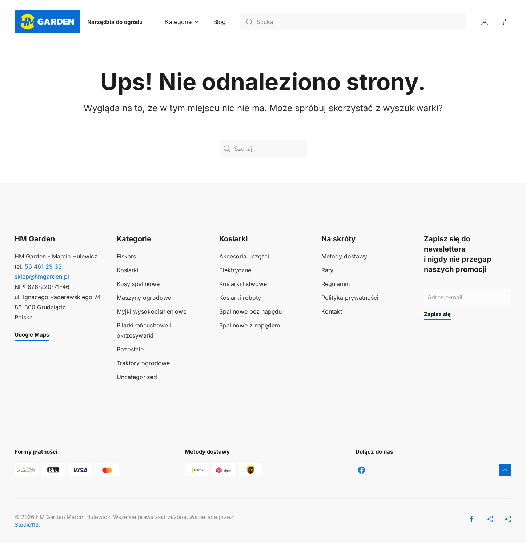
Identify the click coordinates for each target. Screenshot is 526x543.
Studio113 (27, 524)
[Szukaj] (353, 21)
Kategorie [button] (182, 21)
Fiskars (126, 256)
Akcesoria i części (244, 256)
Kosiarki (127, 270)
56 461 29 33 (43, 266)
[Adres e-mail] (467, 297)
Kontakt (331, 311)
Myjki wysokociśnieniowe (151, 311)
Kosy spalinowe (138, 283)
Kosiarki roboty (240, 297)
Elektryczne (235, 270)
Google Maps (32, 334)
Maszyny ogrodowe (144, 297)
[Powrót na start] (47, 21)
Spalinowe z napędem (249, 325)
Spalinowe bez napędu (250, 311)
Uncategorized (137, 377)
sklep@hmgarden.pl (42, 276)
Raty (327, 270)
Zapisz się (437, 314)
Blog (219, 21)
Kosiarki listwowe (243, 283)
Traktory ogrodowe (143, 363)
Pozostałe (130, 349)
